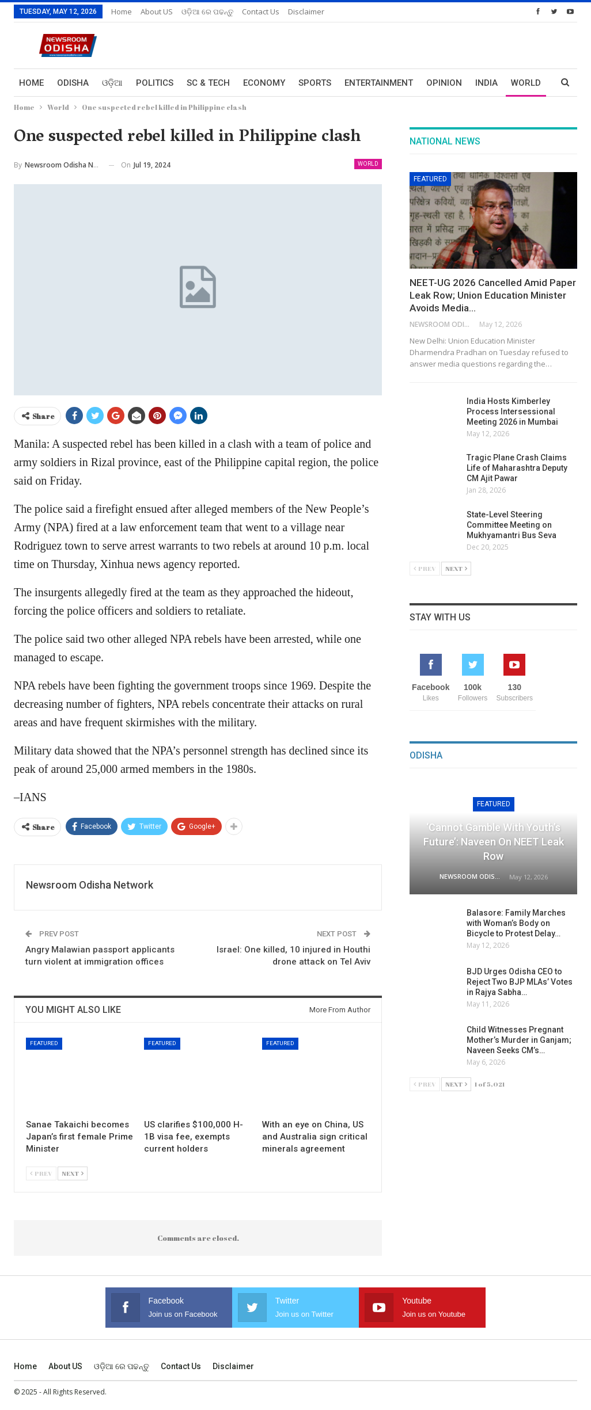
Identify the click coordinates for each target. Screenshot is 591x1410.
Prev (41, 1173)
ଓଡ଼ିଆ (112, 83)
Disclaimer (306, 11)
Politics (154, 83)
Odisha (73, 83)
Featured (44, 1043)
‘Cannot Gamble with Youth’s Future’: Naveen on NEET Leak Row (493, 841)
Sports (314, 83)
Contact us (260, 11)
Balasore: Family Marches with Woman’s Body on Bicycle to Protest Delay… (516, 923)
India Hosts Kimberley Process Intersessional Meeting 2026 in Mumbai (512, 411)
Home (121, 11)
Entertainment (378, 83)
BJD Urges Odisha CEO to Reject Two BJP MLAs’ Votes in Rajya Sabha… (520, 982)
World (368, 164)
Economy (264, 83)
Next (73, 1173)
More (487, 83)
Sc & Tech (208, 83)
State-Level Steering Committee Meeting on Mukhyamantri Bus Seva (511, 525)
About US (157, 11)
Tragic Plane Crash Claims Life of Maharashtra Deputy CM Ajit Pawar (517, 468)
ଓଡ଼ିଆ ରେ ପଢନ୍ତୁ (207, 11)
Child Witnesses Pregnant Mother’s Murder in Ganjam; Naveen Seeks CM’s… (519, 1040)
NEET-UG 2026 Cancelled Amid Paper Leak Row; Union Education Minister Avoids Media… (493, 295)
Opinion (444, 83)
